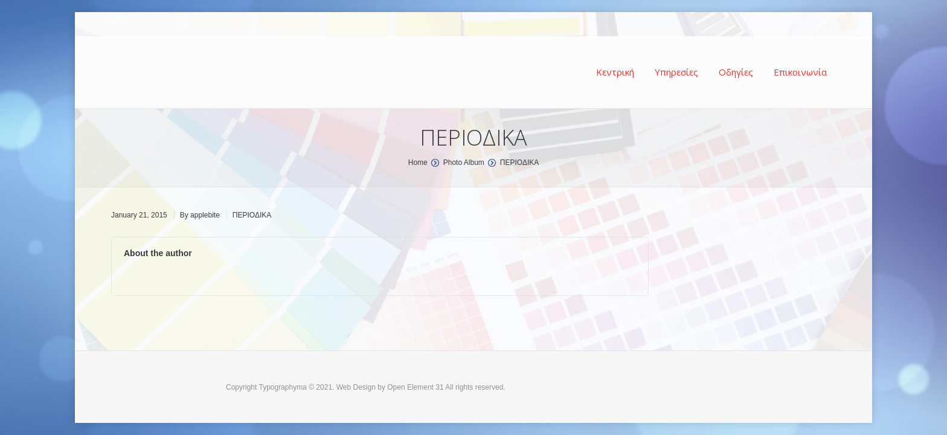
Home (418, 162)
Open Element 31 (415, 387)
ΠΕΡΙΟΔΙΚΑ (252, 215)
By (200, 215)
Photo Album (463, 162)
